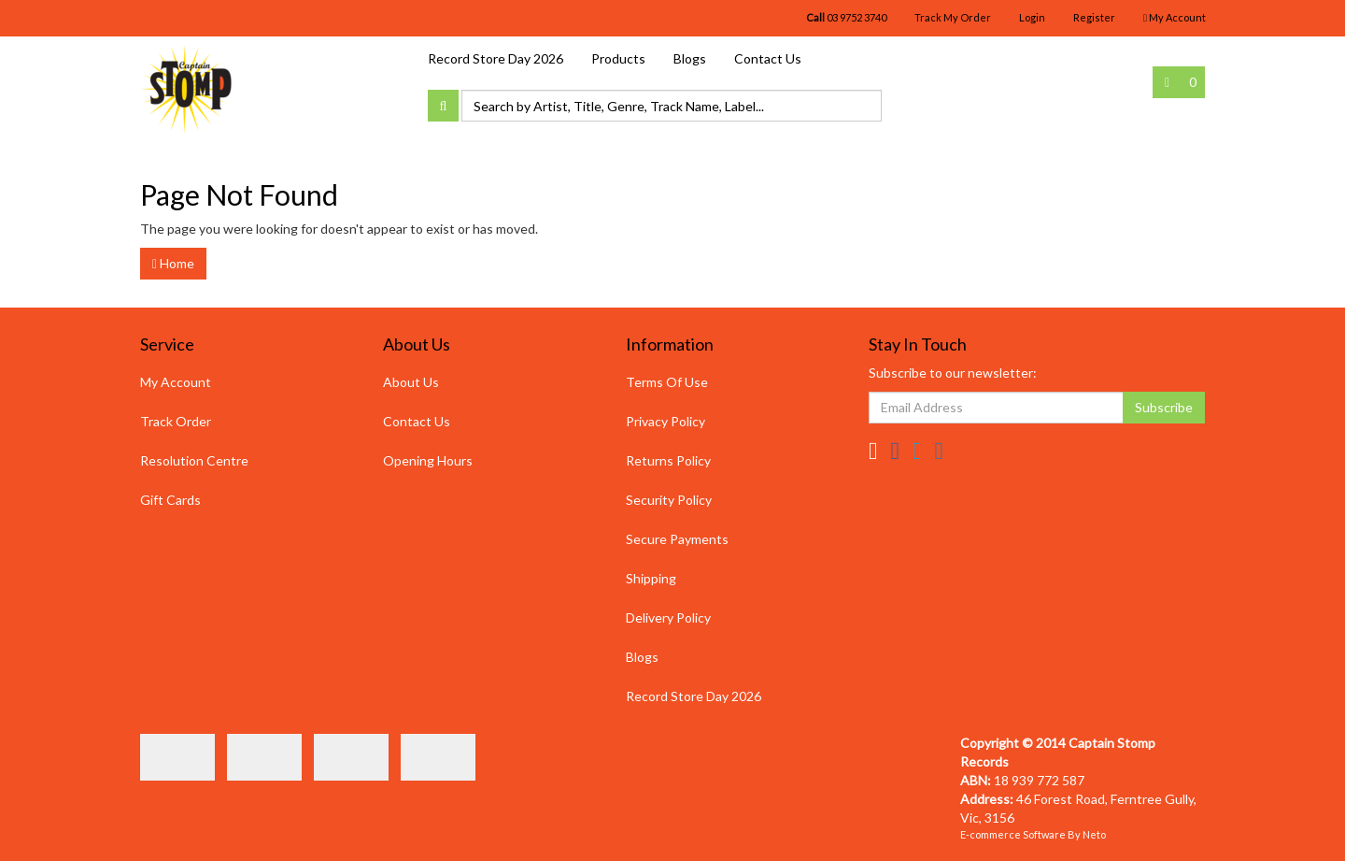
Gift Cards (170, 500)
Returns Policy (668, 460)
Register (1094, 17)
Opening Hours (428, 460)
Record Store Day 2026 (495, 58)
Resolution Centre (194, 460)
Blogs (689, 58)
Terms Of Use (667, 382)
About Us (411, 382)
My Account (175, 382)
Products (618, 58)
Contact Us (767, 58)
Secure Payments (677, 539)
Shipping (651, 578)
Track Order (175, 421)
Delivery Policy (668, 617)
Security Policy (669, 500)
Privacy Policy (665, 421)
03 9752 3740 (846, 17)
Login (1032, 17)
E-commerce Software (1013, 834)
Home (173, 263)
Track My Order (952, 17)
